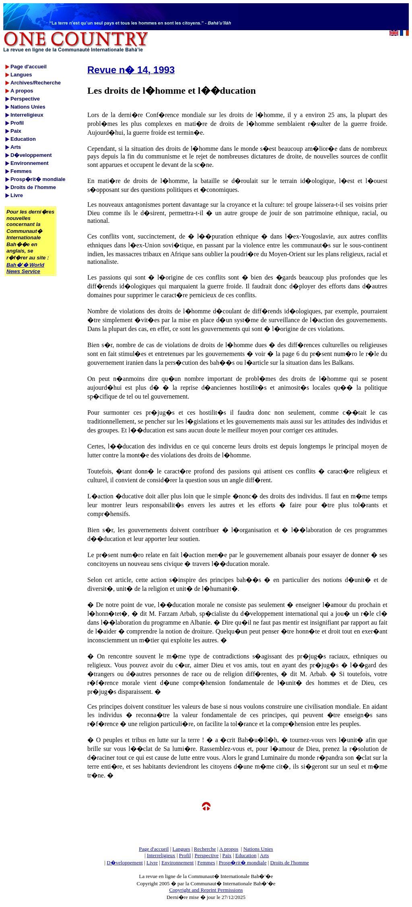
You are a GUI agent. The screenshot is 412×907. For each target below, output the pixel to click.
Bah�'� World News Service (25, 268)
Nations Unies (258, 849)
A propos (228, 849)
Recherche (205, 849)
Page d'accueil (154, 849)
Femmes (206, 863)
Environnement (177, 863)
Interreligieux (161, 855)
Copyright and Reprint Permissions (206, 890)
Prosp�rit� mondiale (243, 863)
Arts (264, 855)
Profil (185, 855)
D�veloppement (125, 863)
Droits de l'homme (289, 863)
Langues (181, 849)
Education (246, 855)
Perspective (206, 855)
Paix (227, 855)
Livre (152, 863)
